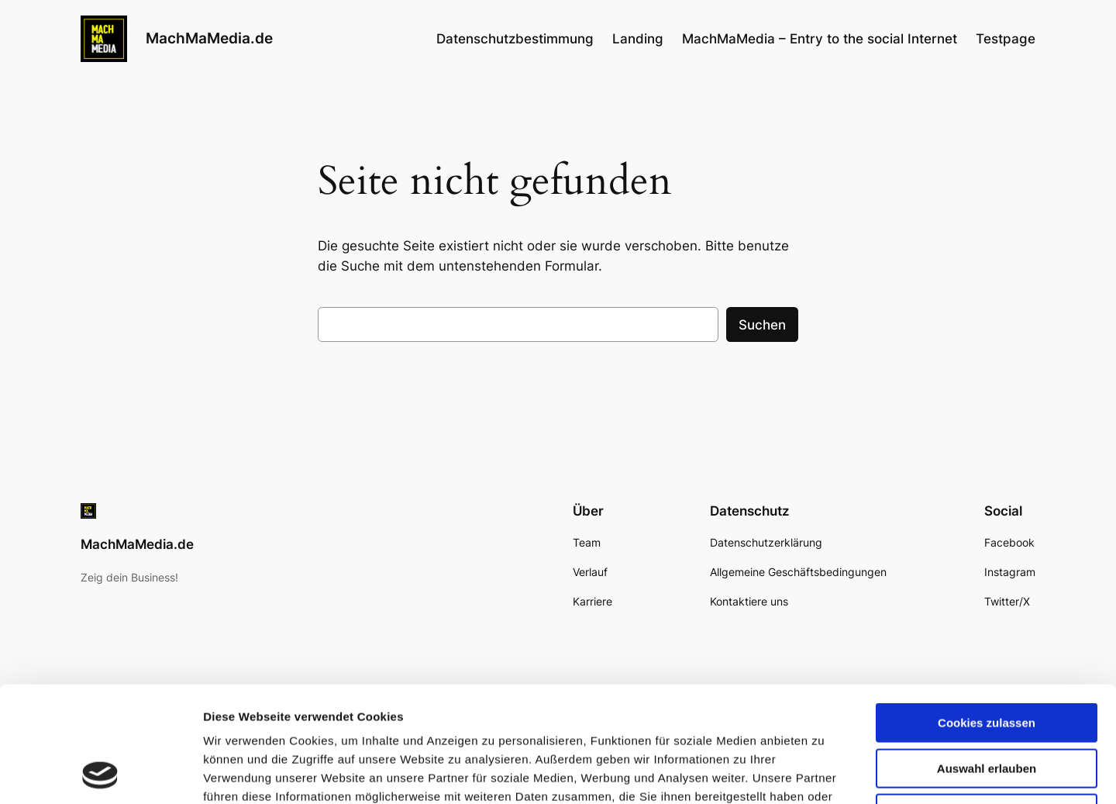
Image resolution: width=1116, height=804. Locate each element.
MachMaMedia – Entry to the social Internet (819, 39)
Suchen (762, 325)
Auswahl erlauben (986, 660)
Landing (637, 39)
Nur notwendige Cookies (986, 705)
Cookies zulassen (986, 614)
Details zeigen (824, 773)
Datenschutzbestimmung (515, 39)
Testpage (1005, 39)
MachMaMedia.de (209, 38)
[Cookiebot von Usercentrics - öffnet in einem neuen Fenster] (100, 773)
